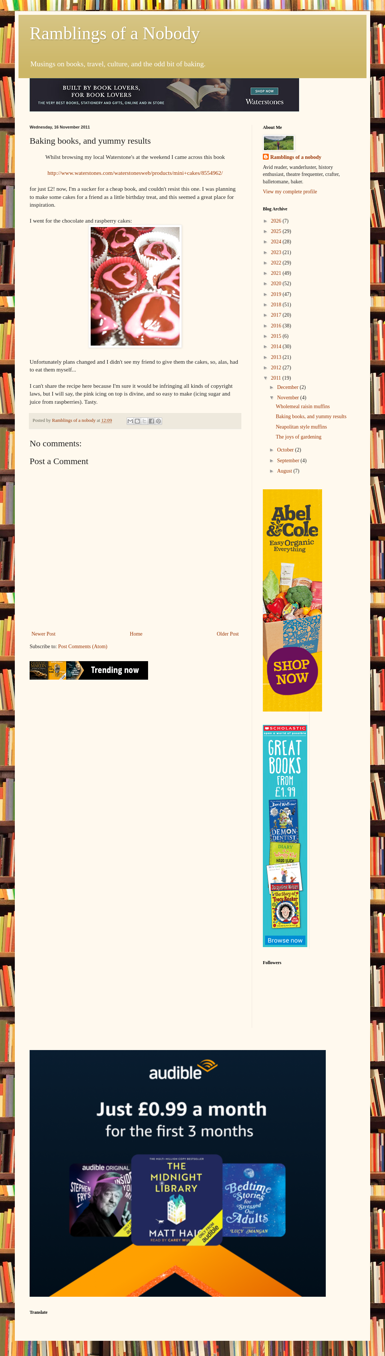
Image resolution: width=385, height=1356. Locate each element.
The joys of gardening (298, 437)
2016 (277, 326)
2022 (277, 263)
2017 (277, 315)
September (288, 460)
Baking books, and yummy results (311, 416)
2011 (276, 378)
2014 (277, 346)
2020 (277, 283)
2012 (277, 367)
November (288, 397)
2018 (277, 304)
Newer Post (43, 634)
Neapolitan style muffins (301, 427)
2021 (277, 273)
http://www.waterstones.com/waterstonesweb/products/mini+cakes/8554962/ (135, 173)
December (288, 387)
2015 (277, 336)
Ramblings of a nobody (295, 157)
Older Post (228, 634)
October (286, 450)
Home (136, 634)
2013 (277, 357)
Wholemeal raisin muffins (303, 406)
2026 (277, 221)
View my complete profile (290, 191)
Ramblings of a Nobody (115, 33)
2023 (277, 252)
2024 (277, 241)
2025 (277, 231)
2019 (277, 294)
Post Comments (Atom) (82, 646)
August (285, 471)
